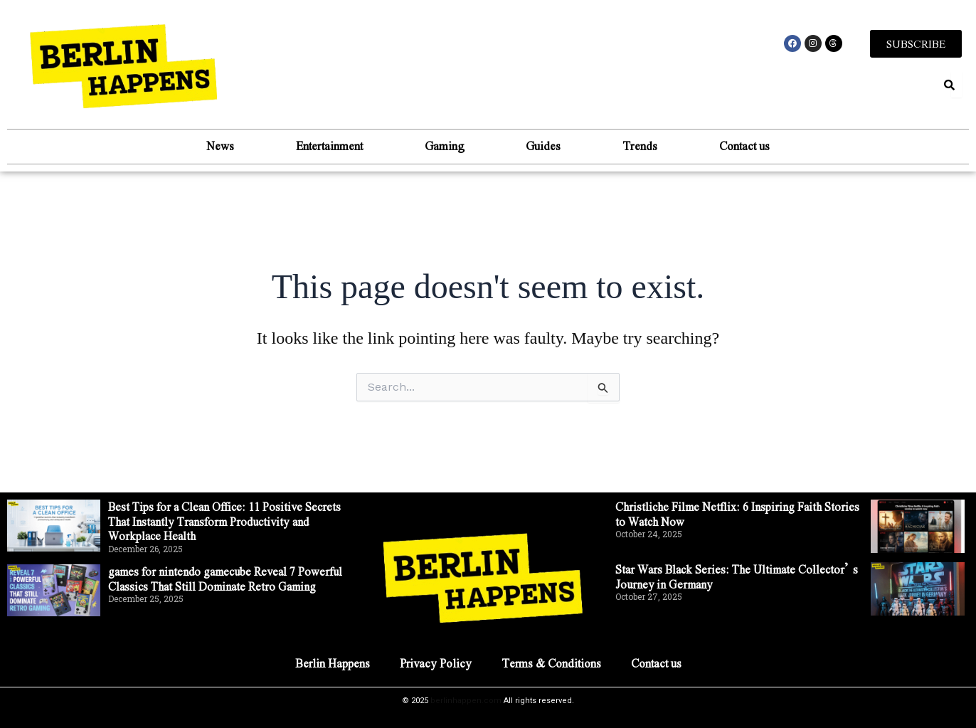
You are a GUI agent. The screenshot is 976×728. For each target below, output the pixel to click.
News (214, 145)
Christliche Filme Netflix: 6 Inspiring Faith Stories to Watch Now (737, 514)
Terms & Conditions (552, 662)
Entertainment (325, 145)
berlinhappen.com (466, 700)
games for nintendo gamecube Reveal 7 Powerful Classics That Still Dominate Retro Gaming (229, 579)
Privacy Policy (435, 662)
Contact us (750, 145)
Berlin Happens (331, 662)
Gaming (443, 145)
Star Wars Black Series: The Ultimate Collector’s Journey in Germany (738, 576)
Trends (643, 145)
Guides (544, 145)
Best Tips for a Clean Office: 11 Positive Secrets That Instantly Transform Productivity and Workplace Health (226, 521)
